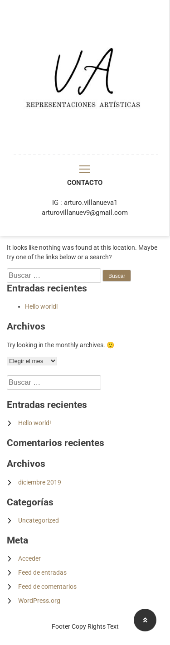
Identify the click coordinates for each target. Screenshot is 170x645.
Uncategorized (38, 520)
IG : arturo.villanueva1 (84, 203)
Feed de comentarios (47, 586)
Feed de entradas (42, 572)
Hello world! (41, 306)
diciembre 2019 (39, 482)
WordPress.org (39, 600)
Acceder (29, 558)
